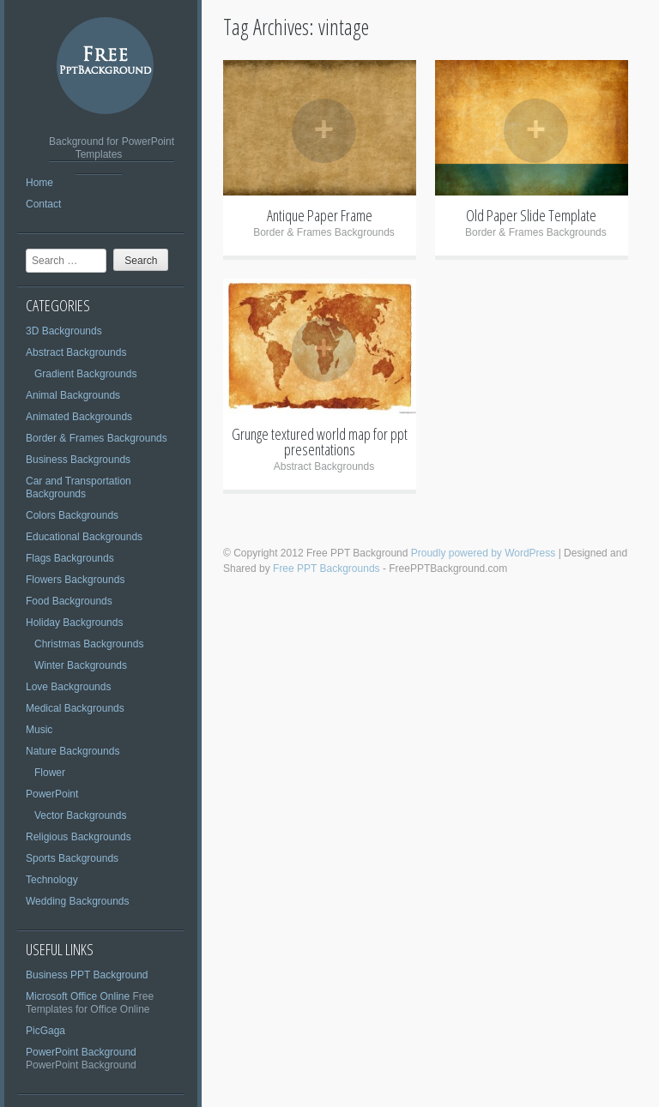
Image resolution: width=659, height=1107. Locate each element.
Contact (43, 204)
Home (39, 183)
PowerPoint (52, 794)
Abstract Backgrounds (76, 352)
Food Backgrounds (69, 601)
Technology (52, 880)
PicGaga (45, 1031)
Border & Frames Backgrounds (96, 438)
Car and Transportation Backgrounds (78, 487)
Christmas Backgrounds (88, 644)
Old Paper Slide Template (531, 215)
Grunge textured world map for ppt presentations (320, 442)
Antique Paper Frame (319, 215)
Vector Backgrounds (80, 815)
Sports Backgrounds (72, 858)
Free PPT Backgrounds (326, 569)
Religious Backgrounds (78, 837)
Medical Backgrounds (75, 708)
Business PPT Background (87, 975)
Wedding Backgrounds (78, 901)
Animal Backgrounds (73, 395)
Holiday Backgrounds (74, 623)
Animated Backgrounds (79, 417)
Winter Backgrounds (80, 665)
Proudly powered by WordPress (483, 553)
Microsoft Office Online (78, 996)
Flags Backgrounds (70, 558)
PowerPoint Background (81, 1052)
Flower (49, 773)
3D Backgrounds (64, 331)
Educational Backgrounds (84, 537)
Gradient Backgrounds (85, 374)
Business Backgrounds (78, 460)
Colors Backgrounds (72, 515)
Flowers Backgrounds (75, 580)
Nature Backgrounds (72, 751)
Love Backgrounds (68, 687)
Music (39, 730)
